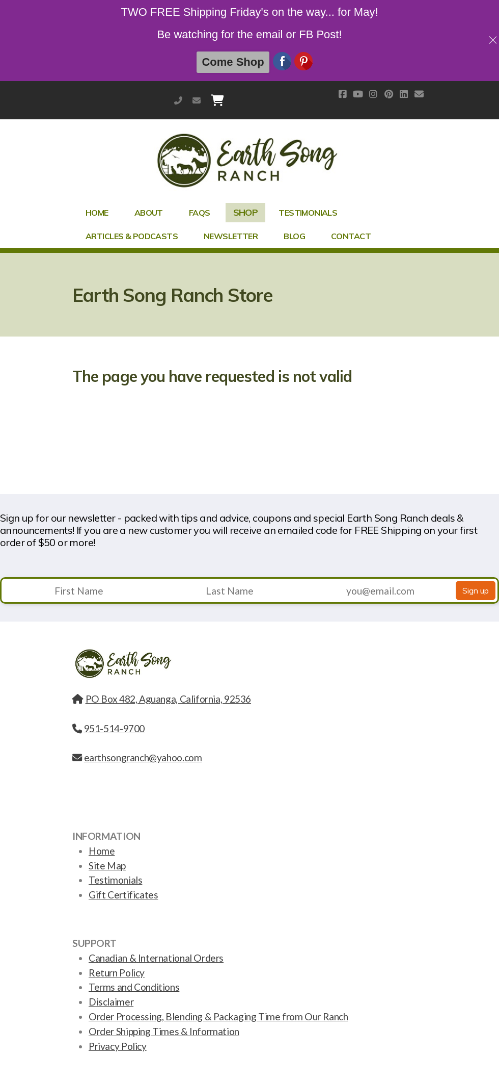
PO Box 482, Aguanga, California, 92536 (161, 699)
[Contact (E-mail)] (419, 94)
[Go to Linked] (403, 94)
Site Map (107, 865)
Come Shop (233, 62)
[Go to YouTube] (358, 94)
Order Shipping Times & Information (164, 1031)
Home (102, 851)
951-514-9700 (178, 100)
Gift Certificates (123, 894)
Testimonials (115, 880)
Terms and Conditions (134, 987)
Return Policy (117, 972)
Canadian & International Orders (156, 958)
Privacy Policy (118, 1046)
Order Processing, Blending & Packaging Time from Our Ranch (218, 1016)
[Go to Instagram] (373, 94)
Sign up (475, 590)
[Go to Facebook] (342, 94)
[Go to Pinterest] (388, 94)
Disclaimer (111, 1002)
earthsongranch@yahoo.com (196, 100)
